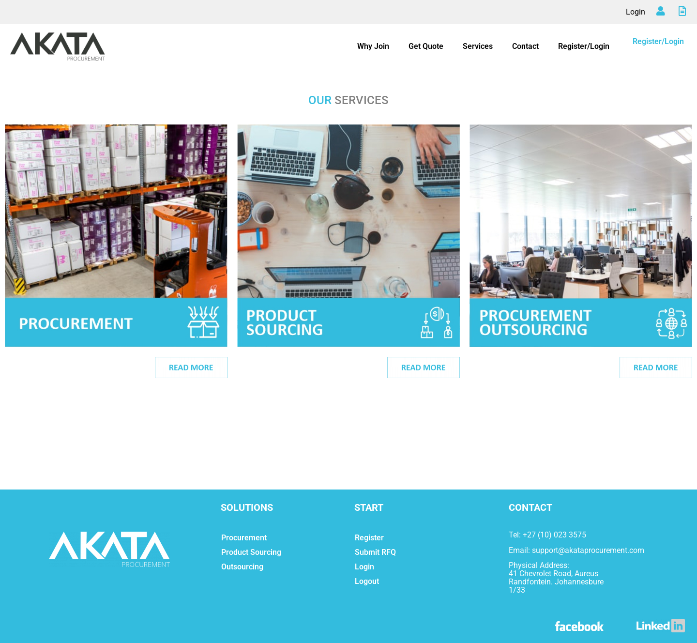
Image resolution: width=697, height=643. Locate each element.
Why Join (373, 46)
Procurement (244, 537)
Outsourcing (242, 566)
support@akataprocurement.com (588, 550)
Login (635, 11)
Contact (525, 46)
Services (478, 46)
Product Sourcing (251, 552)
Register (369, 537)
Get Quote (426, 46)
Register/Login (583, 46)
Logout (367, 581)
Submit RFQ (375, 552)
